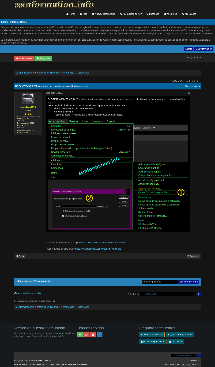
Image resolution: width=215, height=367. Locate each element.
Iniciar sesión (24, 58)
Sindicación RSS (194, 361)
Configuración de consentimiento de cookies (32, 361)
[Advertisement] (107, 269)
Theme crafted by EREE (39, 365)
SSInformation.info (24, 72)
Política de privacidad (153, 341)
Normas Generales (151, 334)
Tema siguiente (42, 281)
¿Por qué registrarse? (180, 334)
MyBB (26, 365)
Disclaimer (175, 341)
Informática (68, 72)
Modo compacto (192, 86)
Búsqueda (153, 14)
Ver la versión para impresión (29, 293)
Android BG (57, 365)
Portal (70, 14)
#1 (189, 93)
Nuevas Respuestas (103, 14)
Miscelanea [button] (190, 14)
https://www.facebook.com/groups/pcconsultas (98, 248)
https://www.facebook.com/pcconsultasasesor (102, 242)
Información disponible (48, 72)
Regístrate (43, 58)
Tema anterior (25, 281)
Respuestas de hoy (131, 14)
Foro (83, 14)
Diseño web (83, 72)
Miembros (170, 14)
